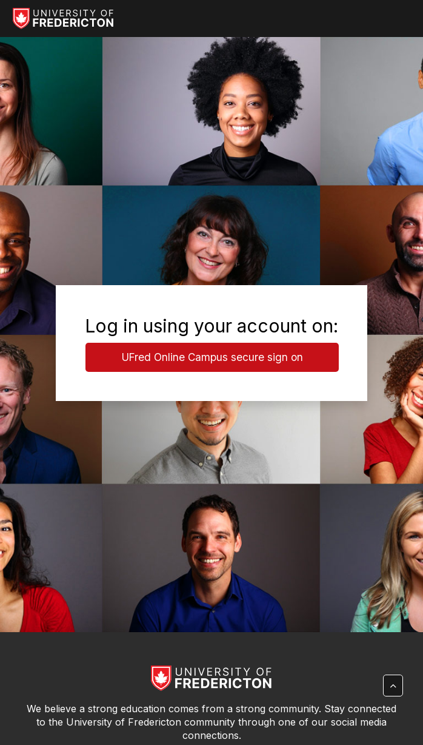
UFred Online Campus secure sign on (212, 357)
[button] (393, 685)
